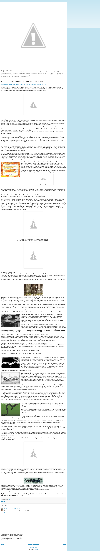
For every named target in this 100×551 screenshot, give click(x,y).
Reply (5, 512)
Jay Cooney (7, 508)
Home (33, 544)
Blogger (36, 549)
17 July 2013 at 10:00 (15, 508)
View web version (33, 547)
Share (3, 501)
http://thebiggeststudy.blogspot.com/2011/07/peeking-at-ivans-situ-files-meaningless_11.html (23, 84)
